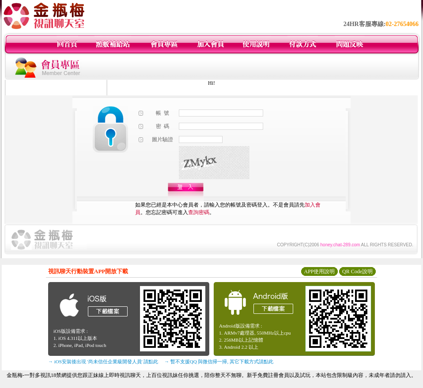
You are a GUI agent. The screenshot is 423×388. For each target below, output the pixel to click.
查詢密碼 (198, 212)
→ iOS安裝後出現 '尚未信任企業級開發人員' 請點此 (103, 361)
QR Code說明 (357, 271)
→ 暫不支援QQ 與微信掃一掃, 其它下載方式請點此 (218, 361)
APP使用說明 (319, 271)
